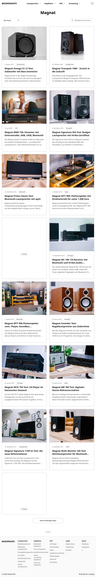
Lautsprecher (34, 3)
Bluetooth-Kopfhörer (37, 545)
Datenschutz (70, 544)
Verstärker (53, 562)
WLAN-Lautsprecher (22, 565)
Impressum (70, 547)
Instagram (85, 547)
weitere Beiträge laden (48, 521)
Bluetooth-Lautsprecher (22, 548)
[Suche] (92, 3)
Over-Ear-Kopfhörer (37, 564)
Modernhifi (9, 3)
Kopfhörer (50, 3)
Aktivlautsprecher (24, 544)
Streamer (53, 559)
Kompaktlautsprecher (25, 552)
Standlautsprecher (24, 558)
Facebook (85, 544)
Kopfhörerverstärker (41, 552)
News (52, 550)
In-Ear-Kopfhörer (40, 549)
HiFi (62, 3)
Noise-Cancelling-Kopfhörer (38, 557)
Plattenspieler (55, 556)
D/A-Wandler (54, 547)
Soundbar (21, 555)
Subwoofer (21, 561)
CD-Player (53, 544)
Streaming (74, 3)
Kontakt (68, 550)
